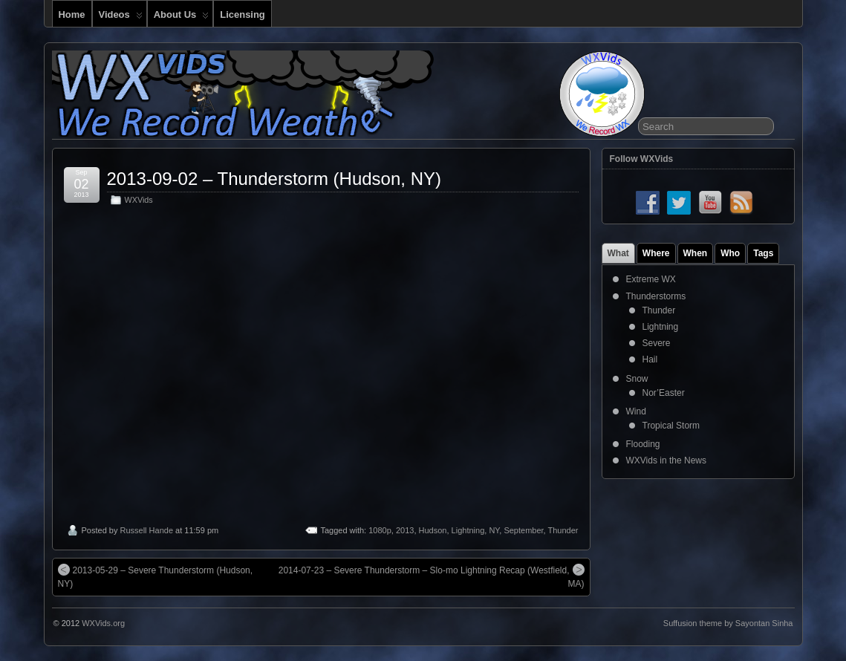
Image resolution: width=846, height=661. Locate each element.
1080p (379, 530)
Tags (763, 253)
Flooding (643, 444)
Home (72, 14)
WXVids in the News (666, 460)
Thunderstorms (656, 296)
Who (730, 253)
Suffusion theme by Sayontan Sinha (728, 623)
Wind (636, 411)
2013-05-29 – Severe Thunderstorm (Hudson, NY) (155, 576)
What (618, 253)
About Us (181, 18)
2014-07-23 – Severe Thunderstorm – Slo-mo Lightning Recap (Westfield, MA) (432, 576)
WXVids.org (103, 623)
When (695, 253)
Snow (637, 379)
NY (494, 530)
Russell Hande (146, 530)
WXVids (139, 199)
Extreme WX (651, 279)
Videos (121, 18)
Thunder (563, 530)
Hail (650, 359)
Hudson (433, 530)
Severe (656, 343)
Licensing (242, 14)
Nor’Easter (663, 393)
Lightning (468, 530)
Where (656, 253)
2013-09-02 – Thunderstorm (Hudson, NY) (274, 179)
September (523, 530)
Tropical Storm (671, 425)
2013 (405, 530)
